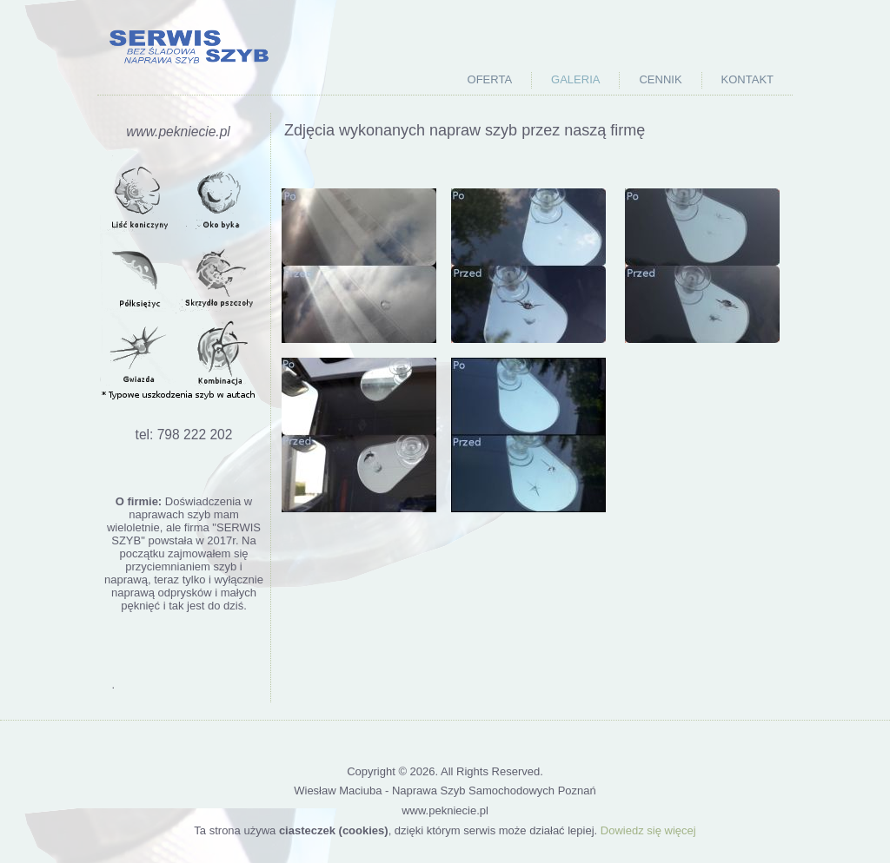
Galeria (575, 79)
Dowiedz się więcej (648, 830)
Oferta (490, 79)
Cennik (660, 79)
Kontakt (747, 79)
